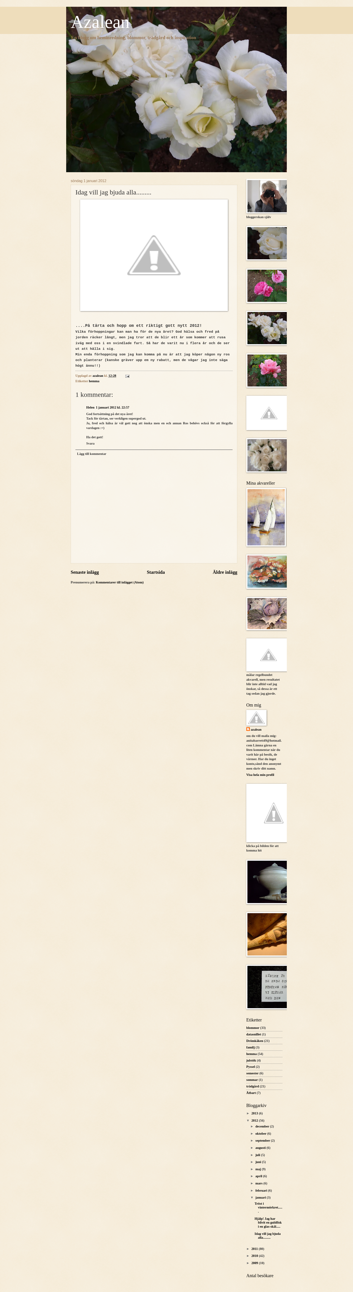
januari (261, 1197)
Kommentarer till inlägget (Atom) (119, 582)
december (262, 1126)
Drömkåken (254, 1041)
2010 (255, 1256)
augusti (261, 1148)
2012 (255, 1120)
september (263, 1140)
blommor (252, 1028)
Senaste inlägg (85, 572)
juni (258, 1162)
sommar (252, 1080)
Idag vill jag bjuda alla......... (268, 1236)
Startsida (156, 572)
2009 (255, 1263)
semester (252, 1073)
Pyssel (250, 1066)
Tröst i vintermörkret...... (268, 1207)
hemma (94, 381)
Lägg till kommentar (91, 454)
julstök (251, 1060)
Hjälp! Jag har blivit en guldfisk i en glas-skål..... (268, 1222)
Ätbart (251, 1093)
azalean (256, 729)
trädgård (252, 1086)
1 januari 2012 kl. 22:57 (112, 407)
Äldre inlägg (225, 572)
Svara (90, 443)
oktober (261, 1133)
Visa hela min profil (260, 775)
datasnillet (253, 1034)
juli (258, 1155)
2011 (255, 1249)
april (259, 1176)
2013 (255, 1113)
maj (258, 1169)
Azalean (100, 22)
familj (250, 1047)
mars (259, 1183)
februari (261, 1190)
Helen (90, 407)
